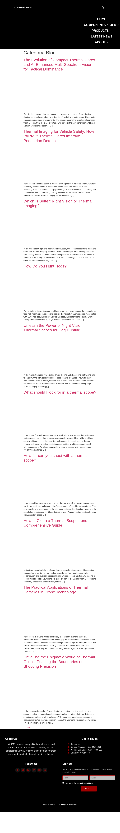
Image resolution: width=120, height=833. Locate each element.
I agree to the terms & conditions (79, 783)
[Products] (101, 31)
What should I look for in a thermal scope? (59, 392)
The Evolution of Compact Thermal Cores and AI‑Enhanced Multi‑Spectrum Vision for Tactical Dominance (59, 64)
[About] (102, 42)
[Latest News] (102, 36)
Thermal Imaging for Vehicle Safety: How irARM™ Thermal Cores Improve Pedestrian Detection (58, 136)
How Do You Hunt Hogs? (45, 266)
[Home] (101, 19)
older (26, 727)
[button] (103, 7)
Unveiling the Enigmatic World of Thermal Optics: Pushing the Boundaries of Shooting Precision (59, 662)
